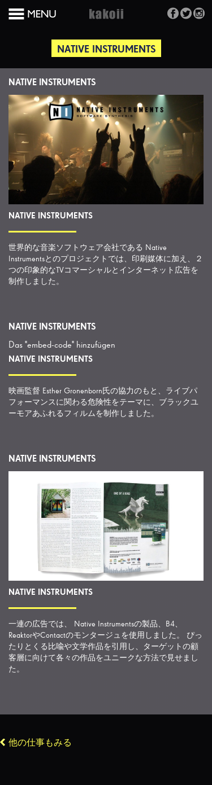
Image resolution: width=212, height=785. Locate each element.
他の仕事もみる (40, 743)
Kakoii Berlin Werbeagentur (106, 20)
